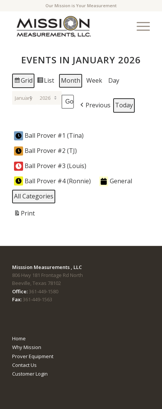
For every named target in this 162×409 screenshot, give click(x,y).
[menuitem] (139, 26)
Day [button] (113, 80)
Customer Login (30, 373)
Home (19, 338)
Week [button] (94, 80)
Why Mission (26, 347)
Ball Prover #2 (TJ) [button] (45, 151)
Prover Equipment (32, 356)
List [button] (45, 82)
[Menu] (139, 26)
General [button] (115, 181)
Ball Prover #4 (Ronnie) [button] (52, 181)
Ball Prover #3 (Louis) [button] (50, 166)
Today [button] (124, 105)
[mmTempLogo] (67, 26)
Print (24, 214)
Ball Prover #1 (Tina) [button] (49, 135)
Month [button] (70, 80)
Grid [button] (23, 82)
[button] (94, 105)
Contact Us (24, 365)
